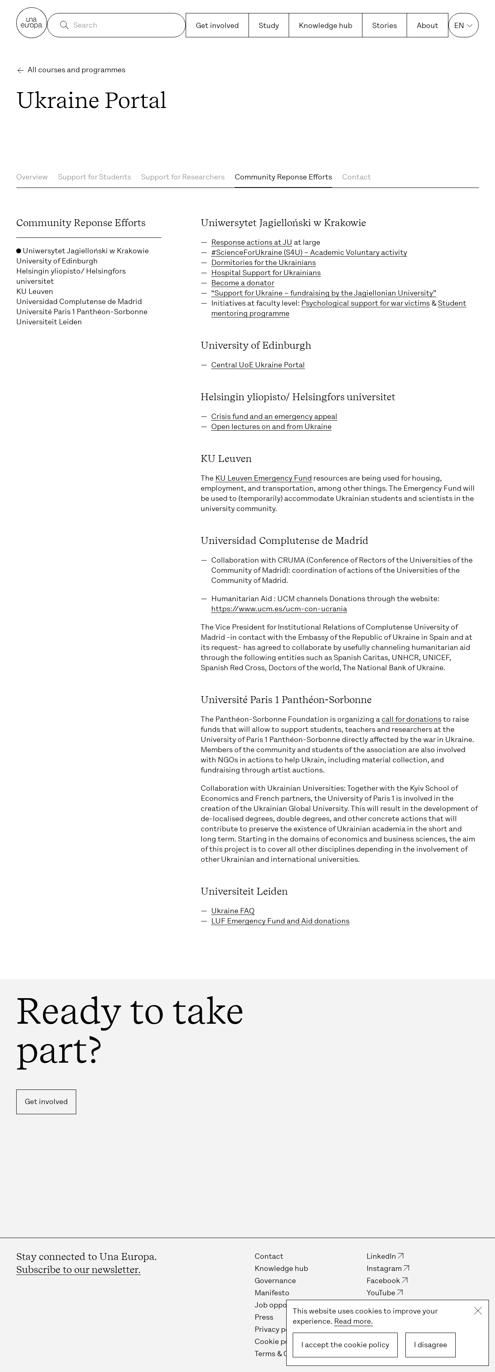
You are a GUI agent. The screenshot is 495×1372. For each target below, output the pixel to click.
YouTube (380, 1293)
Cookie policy (278, 1341)
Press (264, 1317)
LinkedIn (381, 1256)
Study (269, 25)
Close (478, 1310)
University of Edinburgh (57, 261)
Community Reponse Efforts (283, 177)
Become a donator (242, 283)
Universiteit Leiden (49, 322)
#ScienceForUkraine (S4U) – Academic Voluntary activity (309, 252)
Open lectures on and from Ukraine (271, 426)
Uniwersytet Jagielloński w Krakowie (82, 251)
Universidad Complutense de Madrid (79, 301)
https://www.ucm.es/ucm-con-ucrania (279, 609)
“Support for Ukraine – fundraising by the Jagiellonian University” (323, 293)
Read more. (353, 1321)
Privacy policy (278, 1329)
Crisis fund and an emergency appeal (274, 416)
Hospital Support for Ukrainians (266, 273)
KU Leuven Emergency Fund (263, 478)
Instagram (384, 1268)
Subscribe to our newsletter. (78, 1269)
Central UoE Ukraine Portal (258, 365)
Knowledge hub (325, 25)
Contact (356, 177)
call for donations (411, 719)
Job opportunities (286, 1305)
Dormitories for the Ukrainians (263, 262)
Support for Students (94, 177)
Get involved (217, 25)
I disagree (430, 1345)
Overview (32, 177)
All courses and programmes (76, 70)
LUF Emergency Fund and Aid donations (280, 921)
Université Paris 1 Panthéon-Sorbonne (82, 312)
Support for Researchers (183, 177)
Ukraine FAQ (233, 911)
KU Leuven (34, 291)
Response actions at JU (251, 242)
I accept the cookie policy (345, 1345)
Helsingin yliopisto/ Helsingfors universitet (71, 276)
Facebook (383, 1281)
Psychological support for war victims (365, 303)
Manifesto (272, 1293)
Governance (275, 1281)
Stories (384, 25)
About (427, 25)
